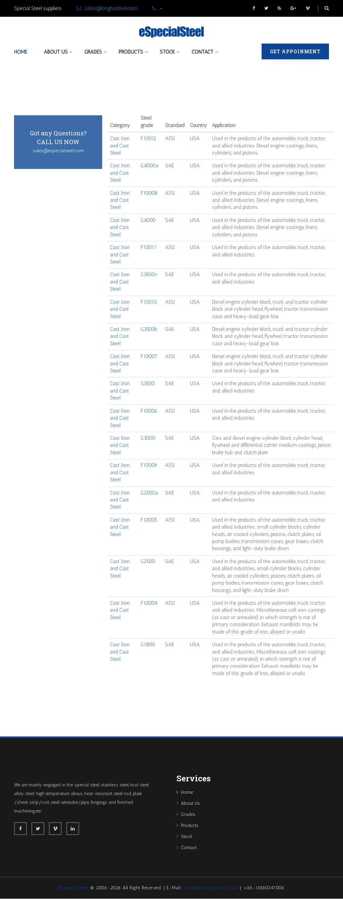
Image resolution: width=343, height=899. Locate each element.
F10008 (149, 193)
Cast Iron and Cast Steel (120, 146)
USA (195, 139)
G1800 (148, 645)
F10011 (149, 248)
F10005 (149, 520)
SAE (169, 166)
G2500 (148, 562)
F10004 (149, 603)
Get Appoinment (295, 51)
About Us (56, 52)
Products (131, 52)
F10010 (149, 302)
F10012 (148, 139)
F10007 (149, 357)
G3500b (149, 329)
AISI (170, 139)
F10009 (149, 466)
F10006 (149, 411)
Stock (167, 52)
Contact (202, 52)
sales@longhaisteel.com (111, 8)
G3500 (148, 384)
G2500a (149, 493)
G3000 (148, 438)
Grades (93, 52)
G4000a (149, 166)
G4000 (148, 221)
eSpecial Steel (74, 888)
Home (20, 52)
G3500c (149, 275)
